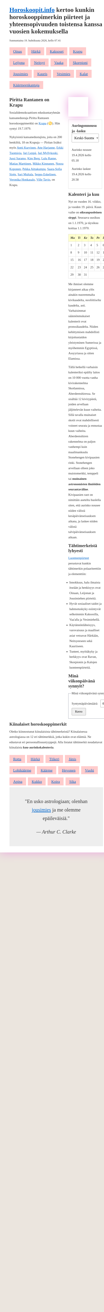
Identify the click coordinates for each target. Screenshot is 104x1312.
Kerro (78, 711)
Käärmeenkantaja (26, 85)
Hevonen (68, 770)
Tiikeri (54, 759)
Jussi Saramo (17, 158)
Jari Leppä (29, 153)
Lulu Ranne (48, 158)
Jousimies (20, 74)
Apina (17, 781)
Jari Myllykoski (47, 153)
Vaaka (58, 62)
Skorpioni (80, 62)
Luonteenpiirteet (78, 558)
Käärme (46, 770)
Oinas (17, 51)
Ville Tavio (43, 179)
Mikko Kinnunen (43, 163)
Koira (55, 781)
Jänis (72, 759)
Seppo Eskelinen (45, 174)
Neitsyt (39, 62)
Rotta (17, 759)
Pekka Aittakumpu (34, 169)
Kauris (42, 74)
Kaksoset (57, 51)
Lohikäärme (22, 770)
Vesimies (63, 74)
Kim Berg (33, 158)
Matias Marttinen (20, 163)
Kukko (37, 781)
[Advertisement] (78, 107)
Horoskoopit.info (32, 9)
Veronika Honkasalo (22, 179)
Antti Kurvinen (26, 147)
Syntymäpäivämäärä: (85, 703)
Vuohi (89, 770)
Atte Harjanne (46, 147)
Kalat (84, 74)
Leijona (19, 62)
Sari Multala (25, 174)
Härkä (35, 51)
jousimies (41, 810)
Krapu (77, 51)
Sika (72, 781)
